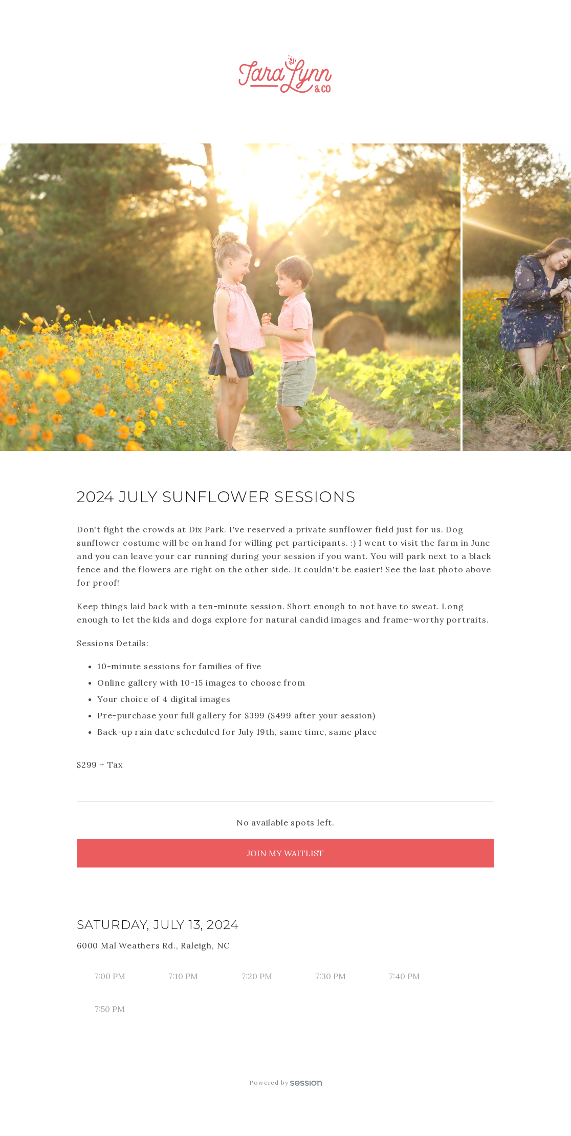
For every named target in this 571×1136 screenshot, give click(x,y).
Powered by (285, 1082)
